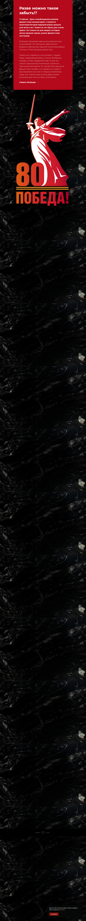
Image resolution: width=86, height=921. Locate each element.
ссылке (63, 909)
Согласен (54, 914)
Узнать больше (27, 82)
